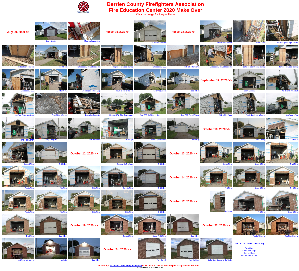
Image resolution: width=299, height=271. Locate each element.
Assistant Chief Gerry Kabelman (126, 265)
